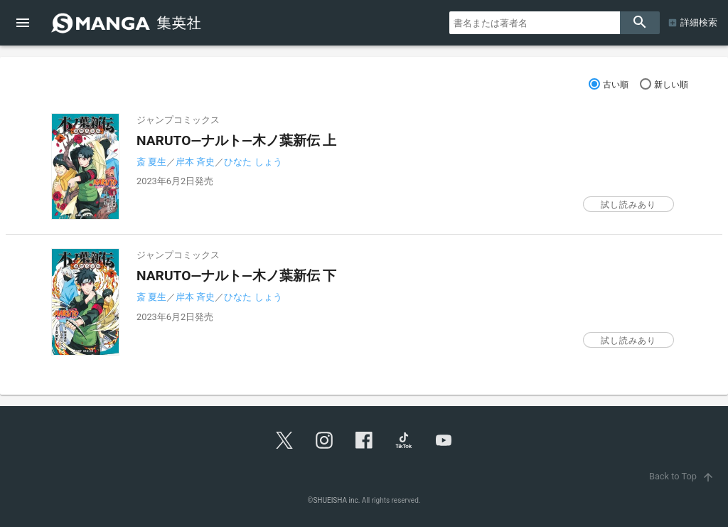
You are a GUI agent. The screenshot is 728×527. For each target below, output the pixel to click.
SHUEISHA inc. (336, 500)
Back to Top (683, 476)
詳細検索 (698, 22)
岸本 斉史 (195, 161)
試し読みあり (628, 205)
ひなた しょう (253, 161)
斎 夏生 (151, 161)
